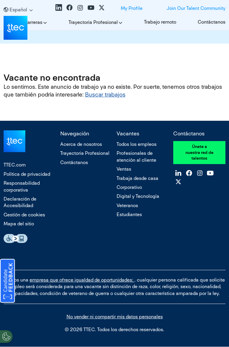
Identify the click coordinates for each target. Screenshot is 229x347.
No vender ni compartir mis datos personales (114, 317)
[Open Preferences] (6, 334)
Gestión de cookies (24, 215)
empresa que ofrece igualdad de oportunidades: (82, 280)
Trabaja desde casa (137, 178)
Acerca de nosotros (81, 144)
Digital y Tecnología (138, 196)
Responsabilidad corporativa (22, 186)
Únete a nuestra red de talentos (199, 152)
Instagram (80, 7)
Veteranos (127, 205)
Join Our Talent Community (196, 8)
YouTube (91, 7)
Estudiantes (129, 214)
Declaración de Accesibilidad (20, 202)
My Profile (132, 8)
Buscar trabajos (105, 94)
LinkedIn (58, 7)
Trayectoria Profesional (93, 22)
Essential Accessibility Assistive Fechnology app (15, 238)
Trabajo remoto (160, 22)
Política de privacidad (27, 174)
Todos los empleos (137, 144)
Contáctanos (211, 22)
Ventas (124, 169)
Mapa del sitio (19, 224)
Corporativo (129, 187)
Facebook (69, 7)
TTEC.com (15, 165)
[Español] (18, 9)
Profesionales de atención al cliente (136, 156)
